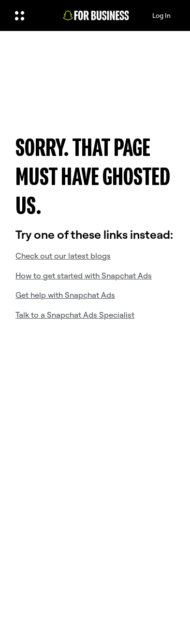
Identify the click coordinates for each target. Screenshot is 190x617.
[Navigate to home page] (96, 15)
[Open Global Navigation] (30, 15)
